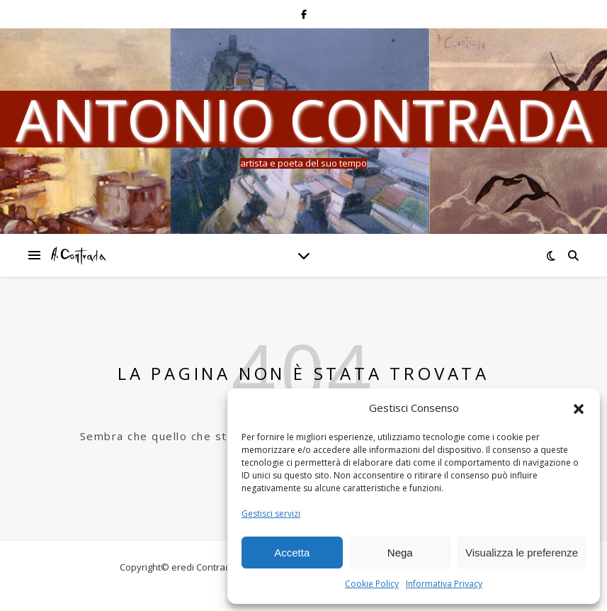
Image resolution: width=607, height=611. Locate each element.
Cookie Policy (372, 584)
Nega (400, 552)
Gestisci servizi (271, 514)
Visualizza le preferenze (521, 552)
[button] (579, 408)
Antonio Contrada (304, 119)
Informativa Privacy (444, 584)
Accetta (292, 552)
